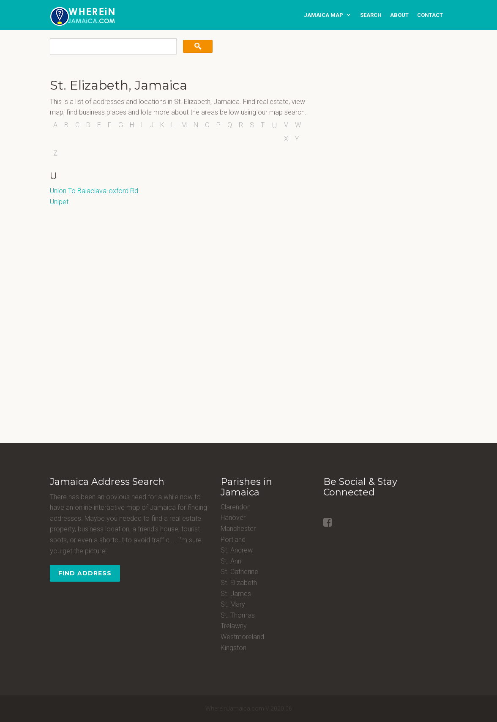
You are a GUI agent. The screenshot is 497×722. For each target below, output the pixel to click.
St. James (236, 594)
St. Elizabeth (239, 583)
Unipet (59, 202)
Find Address (85, 573)
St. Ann (231, 561)
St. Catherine (239, 572)
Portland (233, 540)
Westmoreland (242, 637)
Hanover (233, 518)
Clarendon (236, 507)
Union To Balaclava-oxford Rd (94, 191)
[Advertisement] (376, 131)
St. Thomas (238, 615)
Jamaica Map (323, 15)
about (399, 15)
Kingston (233, 648)
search (371, 15)
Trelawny (234, 626)
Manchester (238, 529)
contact (430, 15)
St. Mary (233, 604)
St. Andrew (237, 550)
